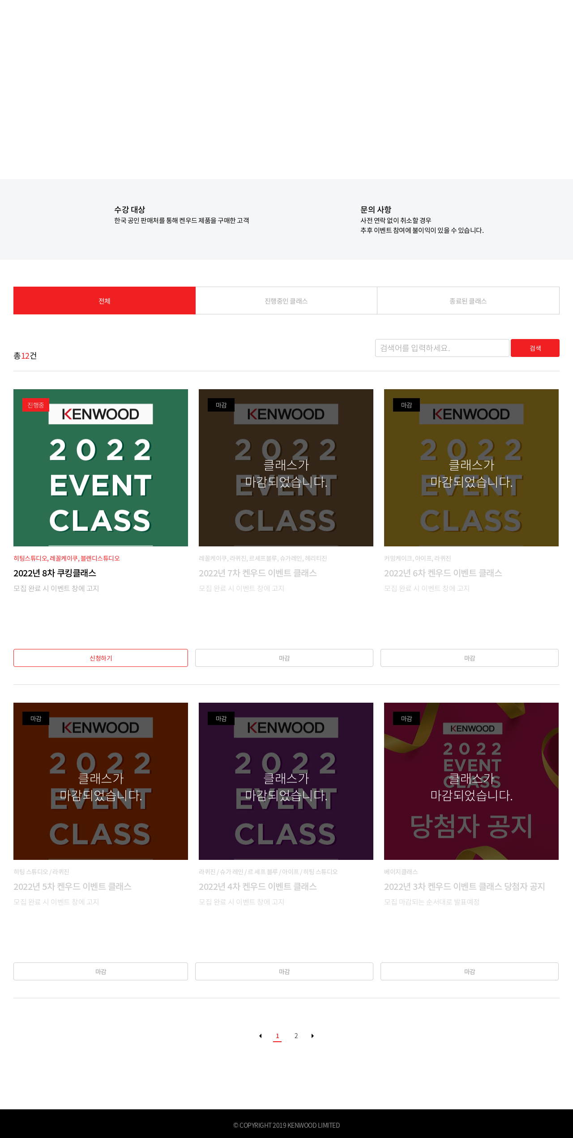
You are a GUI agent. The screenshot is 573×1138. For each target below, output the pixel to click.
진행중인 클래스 (286, 302)
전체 (104, 302)
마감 (286, 657)
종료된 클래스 (468, 302)
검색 (533, 348)
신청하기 (101, 657)
